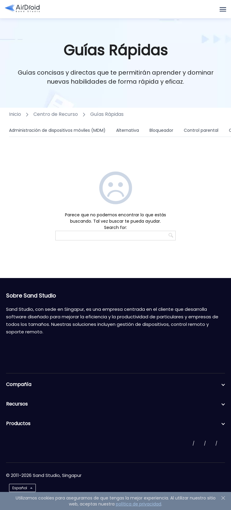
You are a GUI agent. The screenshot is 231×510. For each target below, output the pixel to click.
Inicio (15, 114)
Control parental (201, 130)
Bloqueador (161, 130)
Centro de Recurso (55, 114)
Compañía (115, 384)
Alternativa (127, 130)
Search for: (115, 227)
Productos (115, 423)
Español (19, 487)
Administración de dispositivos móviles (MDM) (57, 130)
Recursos (115, 404)
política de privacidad (138, 504)
